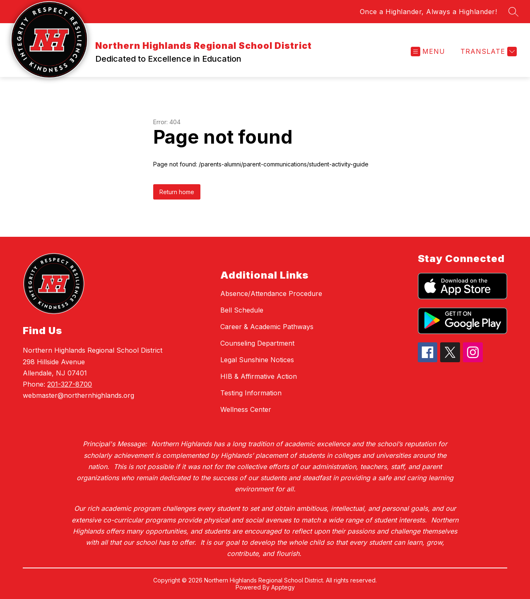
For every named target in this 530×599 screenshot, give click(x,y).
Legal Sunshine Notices (257, 360)
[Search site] (513, 12)
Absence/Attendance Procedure (271, 293)
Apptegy (283, 587)
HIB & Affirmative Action (258, 376)
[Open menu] (428, 51)
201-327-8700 (69, 384)
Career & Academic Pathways (266, 326)
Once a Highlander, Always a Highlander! (428, 11)
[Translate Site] (487, 51)
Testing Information (251, 393)
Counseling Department (257, 343)
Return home (176, 191)
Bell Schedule (241, 310)
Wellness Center (245, 409)
